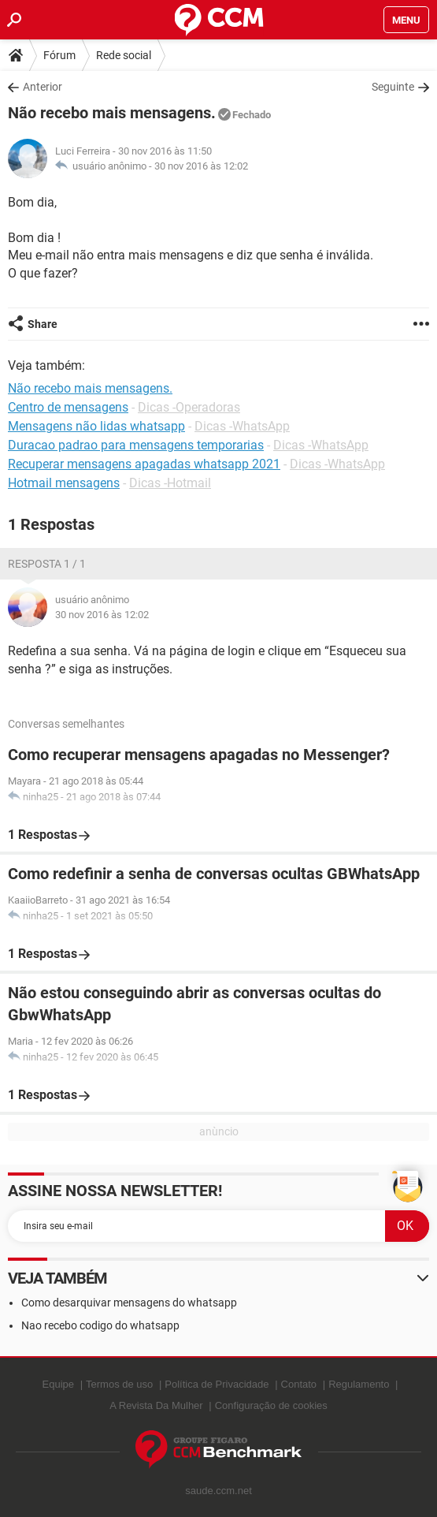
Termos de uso (119, 1384)
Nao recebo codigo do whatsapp (100, 1325)
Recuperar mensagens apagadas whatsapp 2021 (144, 464)
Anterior (42, 86)
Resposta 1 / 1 (47, 563)
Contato (299, 1384)
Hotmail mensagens (64, 482)
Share (42, 324)
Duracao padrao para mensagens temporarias (136, 445)
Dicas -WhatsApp (242, 426)
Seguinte (393, 86)
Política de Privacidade (216, 1384)
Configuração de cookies (271, 1405)
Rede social (123, 55)
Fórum (59, 55)
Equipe (58, 1384)
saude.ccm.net (218, 1490)
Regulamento (358, 1384)
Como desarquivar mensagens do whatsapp (129, 1302)
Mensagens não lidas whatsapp (96, 426)
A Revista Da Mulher (156, 1405)
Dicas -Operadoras (189, 407)
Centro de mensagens (68, 407)
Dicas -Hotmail (170, 482)
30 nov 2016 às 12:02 (201, 166)
